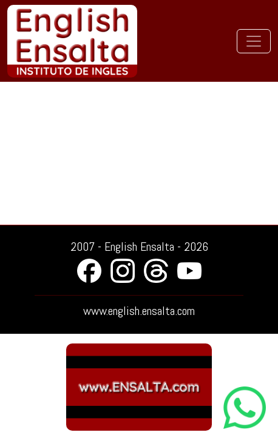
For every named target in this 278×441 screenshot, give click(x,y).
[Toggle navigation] (254, 41)
